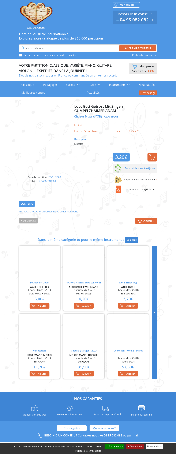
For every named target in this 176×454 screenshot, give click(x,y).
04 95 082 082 (133, 20)
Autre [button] (94, 85)
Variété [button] (72, 85)
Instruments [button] (119, 85)
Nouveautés (147, 85)
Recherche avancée (143, 55)
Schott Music (91, 131)
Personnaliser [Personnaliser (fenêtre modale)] (154, 446)
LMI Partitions (36, 27)
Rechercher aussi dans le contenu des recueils (50, 55)
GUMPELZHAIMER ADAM (95, 111)
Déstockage (148, 93)
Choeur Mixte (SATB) (88, 116)
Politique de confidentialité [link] (88, 451)
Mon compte (126, 5)
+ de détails (28, 220)
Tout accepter (114, 446)
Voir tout (131, 240)
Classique (27, 85)
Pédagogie (50, 85)
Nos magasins (72, 428)
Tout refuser (135, 446)
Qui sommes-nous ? (104, 428)
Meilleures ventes (33, 92)
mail (135, 435)
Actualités (93, 92)
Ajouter (152, 157)
